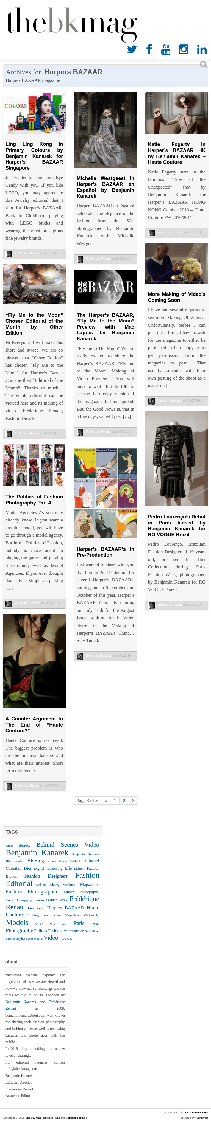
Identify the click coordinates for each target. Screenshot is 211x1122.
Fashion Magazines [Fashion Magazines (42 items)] (80, 884)
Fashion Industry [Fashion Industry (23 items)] (47, 885)
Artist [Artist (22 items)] (9, 845)
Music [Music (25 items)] (39, 924)
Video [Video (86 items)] (50, 937)
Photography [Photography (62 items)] (19, 930)
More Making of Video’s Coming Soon (177, 297)
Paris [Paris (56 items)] (79, 923)
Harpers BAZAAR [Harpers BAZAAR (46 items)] (65, 907)
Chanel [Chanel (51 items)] (92, 860)
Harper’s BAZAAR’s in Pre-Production (105, 552)
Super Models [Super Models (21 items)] (34, 938)
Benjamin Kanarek (20, 1002)
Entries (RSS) (51, 1117)
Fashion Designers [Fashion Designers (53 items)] (46, 876)
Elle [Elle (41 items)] (68, 868)
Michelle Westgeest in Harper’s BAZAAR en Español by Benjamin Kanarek (105, 187)
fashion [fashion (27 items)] (79, 869)
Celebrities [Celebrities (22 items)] (76, 861)
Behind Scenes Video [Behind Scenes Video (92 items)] (67, 844)
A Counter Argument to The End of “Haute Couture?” (34, 724)
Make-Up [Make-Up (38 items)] (91, 915)
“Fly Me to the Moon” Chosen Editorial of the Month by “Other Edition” (34, 324)
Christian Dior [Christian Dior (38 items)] (19, 868)
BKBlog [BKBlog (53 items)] (35, 860)
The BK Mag (33, 1117)
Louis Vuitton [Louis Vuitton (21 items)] (51, 915)
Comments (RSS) (76, 1117)
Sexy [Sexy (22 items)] (88, 931)
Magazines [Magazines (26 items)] (72, 915)
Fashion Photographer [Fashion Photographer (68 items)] (31, 891)
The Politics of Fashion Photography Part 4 (34, 500)
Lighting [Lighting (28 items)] (32, 915)
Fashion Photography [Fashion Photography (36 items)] (80, 892)
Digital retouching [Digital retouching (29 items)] (48, 868)
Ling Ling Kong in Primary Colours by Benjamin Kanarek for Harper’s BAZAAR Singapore (34, 155)
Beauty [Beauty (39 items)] (24, 845)
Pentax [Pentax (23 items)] (95, 923)
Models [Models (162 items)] (17, 922)
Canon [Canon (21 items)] (63, 861)
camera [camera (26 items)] (52, 861)
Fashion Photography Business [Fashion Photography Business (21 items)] (25, 900)
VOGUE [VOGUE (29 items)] (65, 938)
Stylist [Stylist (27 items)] (20, 939)
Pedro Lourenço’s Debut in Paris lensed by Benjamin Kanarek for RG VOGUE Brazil (177, 525)
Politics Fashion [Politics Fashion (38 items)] (48, 930)
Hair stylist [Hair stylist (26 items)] (36, 908)
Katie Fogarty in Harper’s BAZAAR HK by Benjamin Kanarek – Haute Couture (177, 153)
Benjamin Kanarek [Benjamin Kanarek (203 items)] (37, 852)
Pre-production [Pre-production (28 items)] (73, 931)
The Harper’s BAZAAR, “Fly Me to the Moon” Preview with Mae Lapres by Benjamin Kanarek (105, 326)
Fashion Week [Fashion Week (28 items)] (56, 900)
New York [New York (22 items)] (59, 923)
